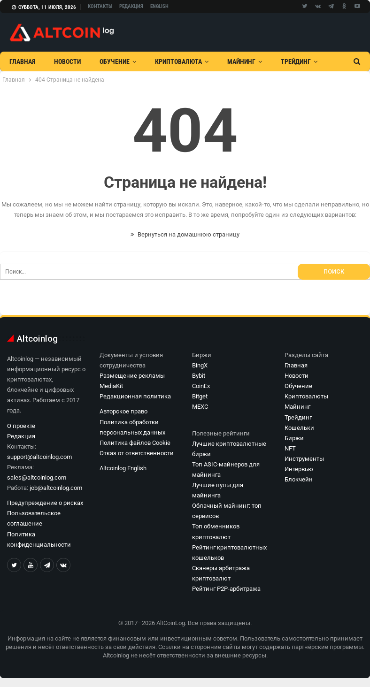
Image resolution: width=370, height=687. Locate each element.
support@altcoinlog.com (39, 456)
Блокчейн (299, 479)
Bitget (200, 396)
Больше (293, 61)
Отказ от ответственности (137, 453)
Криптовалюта (178, 61)
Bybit (198, 375)
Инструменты (304, 458)
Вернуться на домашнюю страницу (185, 234)
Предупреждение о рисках (45, 502)
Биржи (294, 438)
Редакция (131, 6)
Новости (67, 61)
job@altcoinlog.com (56, 487)
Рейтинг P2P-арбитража (226, 588)
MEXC (200, 406)
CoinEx (201, 385)
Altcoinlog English (123, 468)
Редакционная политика (135, 396)
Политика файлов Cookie (135, 442)
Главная (22, 61)
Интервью (299, 469)
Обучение (115, 61)
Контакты (100, 6)
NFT (290, 448)
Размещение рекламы (132, 375)
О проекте (21, 425)
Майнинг (241, 61)
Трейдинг (298, 417)
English (159, 6)
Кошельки (299, 427)
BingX (200, 365)
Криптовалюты (306, 396)
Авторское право (123, 411)
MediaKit (111, 385)
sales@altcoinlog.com (36, 477)
